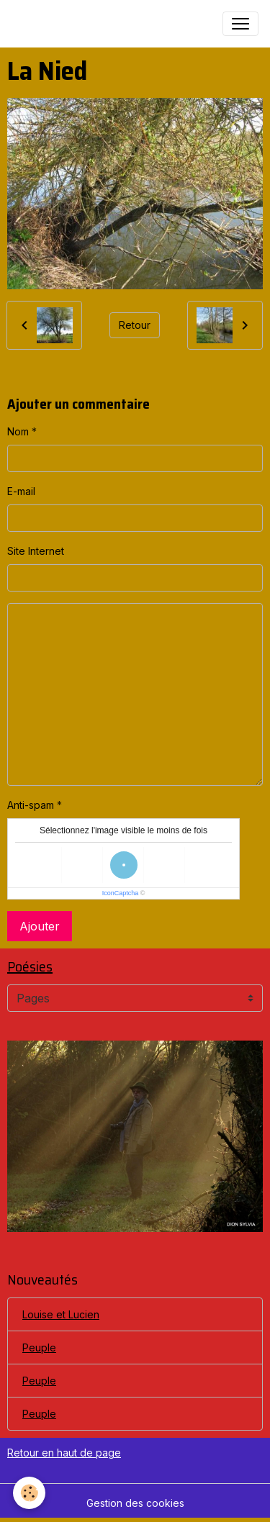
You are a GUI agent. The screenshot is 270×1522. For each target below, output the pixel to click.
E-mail (21, 491)
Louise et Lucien (60, 1314)
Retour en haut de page (64, 1452)
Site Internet (35, 551)
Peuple (39, 1347)
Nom (18, 431)
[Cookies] (29, 1493)
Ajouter (39, 926)
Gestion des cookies (135, 1503)
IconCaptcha (120, 893)
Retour (134, 325)
